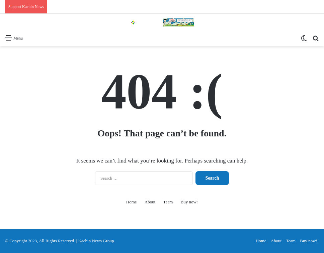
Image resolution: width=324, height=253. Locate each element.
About (150, 201)
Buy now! (189, 201)
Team (168, 201)
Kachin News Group (96, 240)
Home (131, 201)
